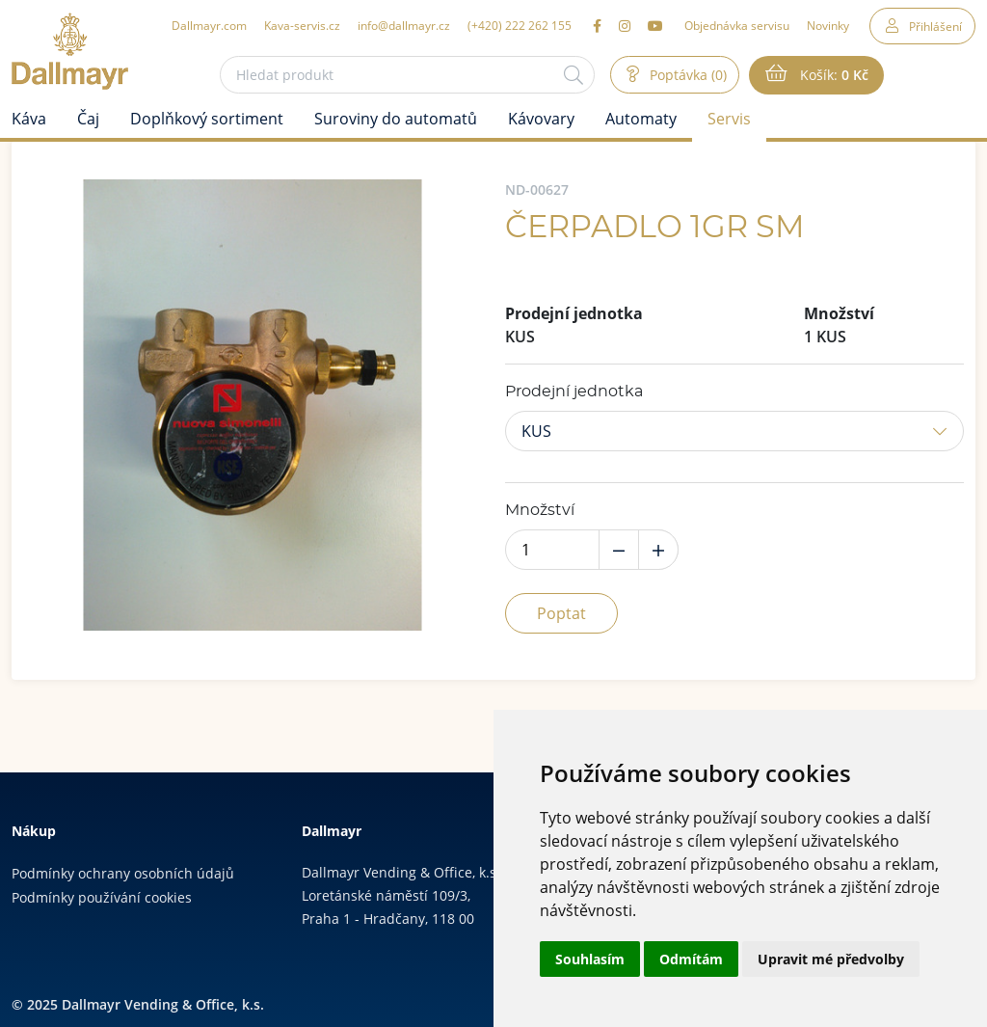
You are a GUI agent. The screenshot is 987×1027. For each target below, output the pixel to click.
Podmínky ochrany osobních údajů (123, 873)
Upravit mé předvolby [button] (831, 959)
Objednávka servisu (736, 25)
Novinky (828, 25)
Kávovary (541, 118)
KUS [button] (536, 431)
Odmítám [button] (691, 959)
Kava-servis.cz (302, 25)
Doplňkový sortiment (206, 118)
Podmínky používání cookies (102, 897)
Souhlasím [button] (590, 959)
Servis (729, 118)
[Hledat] (573, 75)
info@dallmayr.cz (404, 25)
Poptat (561, 613)
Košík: (832, 75)
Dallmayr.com (209, 25)
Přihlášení (935, 26)
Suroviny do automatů (395, 118)
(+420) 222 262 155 (519, 25)
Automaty (641, 118)
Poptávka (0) (686, 75)
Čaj (88, 118)
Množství (539, 510)
